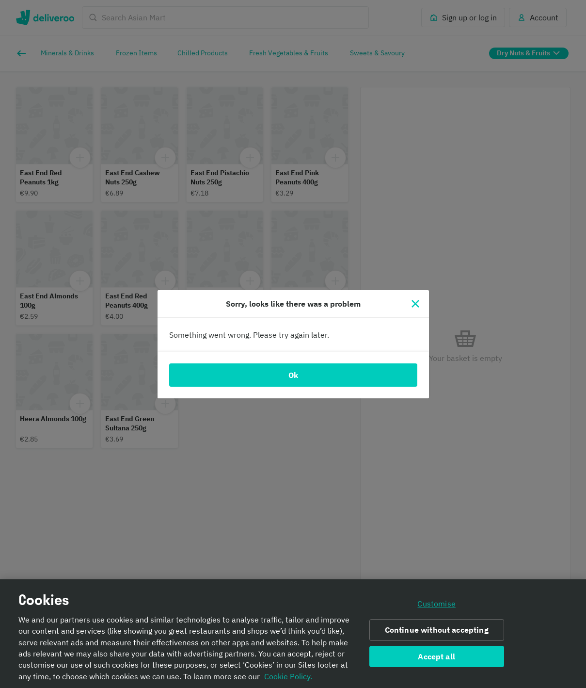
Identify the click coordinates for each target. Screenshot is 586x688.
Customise (436, 607)
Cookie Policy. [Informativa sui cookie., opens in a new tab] (288, 680)
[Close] (415, 304)
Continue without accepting (437, 633)
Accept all (436, 660)
